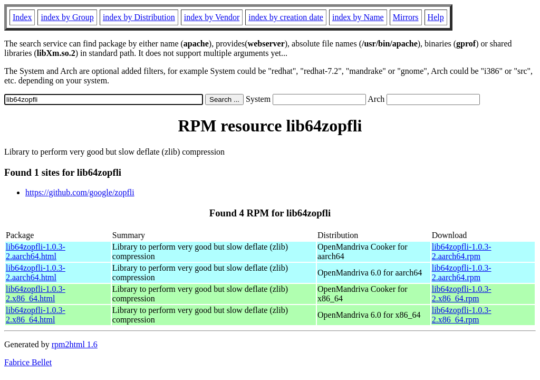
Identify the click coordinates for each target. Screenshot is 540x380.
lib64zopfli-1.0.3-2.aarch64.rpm (461, 251)
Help (436, 17)
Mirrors (406, 17)
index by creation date (285, 17)
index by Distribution (139, 17)
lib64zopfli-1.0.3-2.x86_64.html (35, 293)
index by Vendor (211, 17)
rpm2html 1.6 (75, 344)
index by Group (67, 17)
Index (22, 17)
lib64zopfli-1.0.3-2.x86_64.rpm (461, 293)
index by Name (358, 17)
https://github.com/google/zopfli (79, 192)
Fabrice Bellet (28, 362)
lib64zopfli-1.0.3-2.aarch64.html (35, 251)
